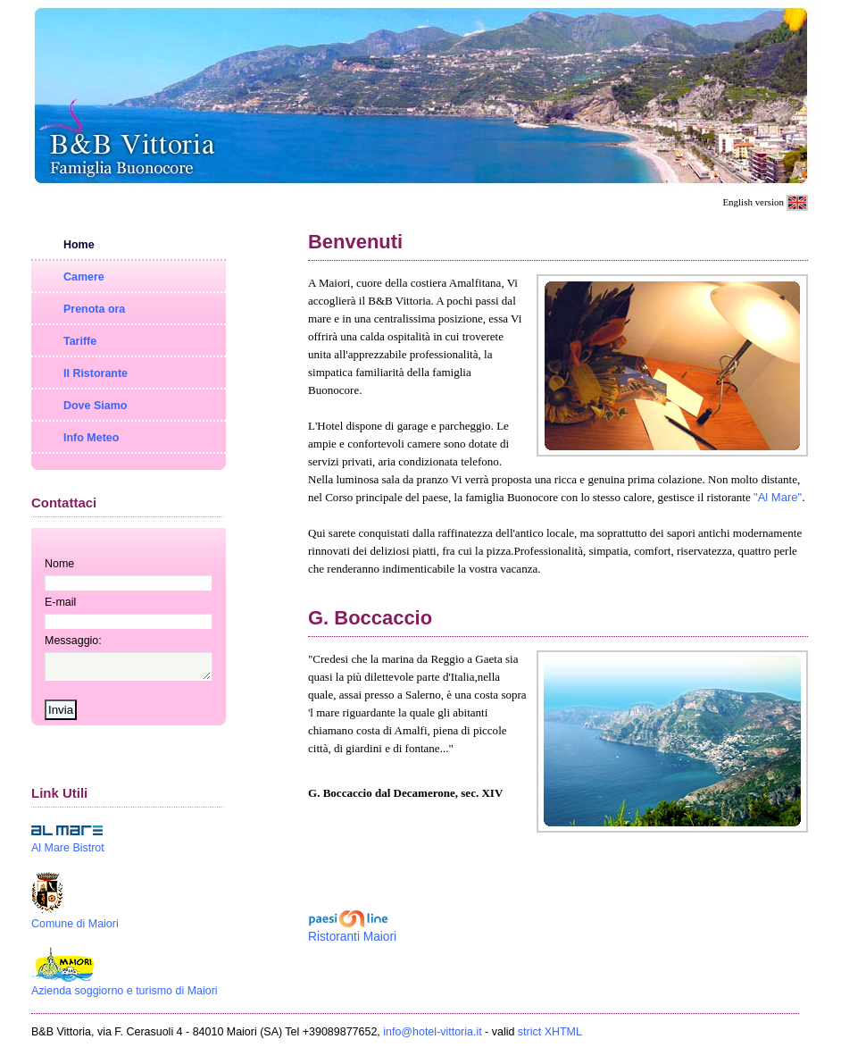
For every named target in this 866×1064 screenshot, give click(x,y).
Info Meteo (91, 437)
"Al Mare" (778, 497)
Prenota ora (94, 309)
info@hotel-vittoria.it (432, 1037)
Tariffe (79, 341)
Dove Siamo (95, 405)
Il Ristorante (95, 373)
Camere (83, 277)
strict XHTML (550, 1037)
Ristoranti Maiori (352, 936)
